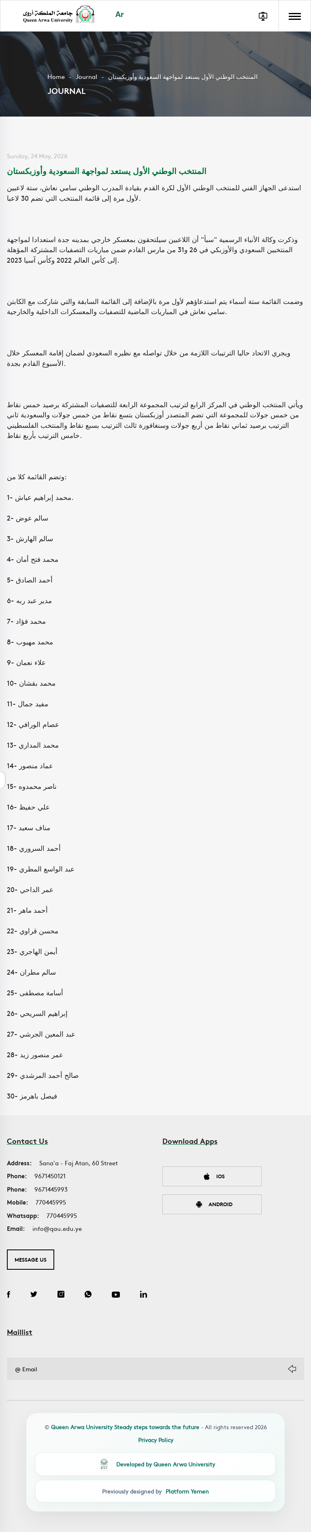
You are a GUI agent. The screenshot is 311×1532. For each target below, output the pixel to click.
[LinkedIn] (143, 1295)
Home (56, 76)
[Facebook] (8, 1295)
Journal (86, 76)
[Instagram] (61, 1295)
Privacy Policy (155, 1440)
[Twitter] (33, 1295)
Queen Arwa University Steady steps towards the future (125, 1427)
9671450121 (50, 1175)
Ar (119, 15)
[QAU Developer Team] (155, 1464)
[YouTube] (116, 1295)
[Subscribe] (292, 1369)
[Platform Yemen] (155, 1491)
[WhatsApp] (88, 1295)
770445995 (51, 1202)
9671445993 (51, 1189)
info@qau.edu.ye (57, 1228)
